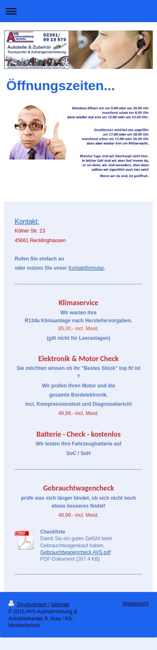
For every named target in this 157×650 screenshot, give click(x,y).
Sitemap (60, 604)
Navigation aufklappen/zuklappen (78, 11)
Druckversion (28, 604)
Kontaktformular (86, 268)
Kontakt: (27, 221)
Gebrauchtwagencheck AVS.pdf (75, 552)
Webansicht (136, 604)
